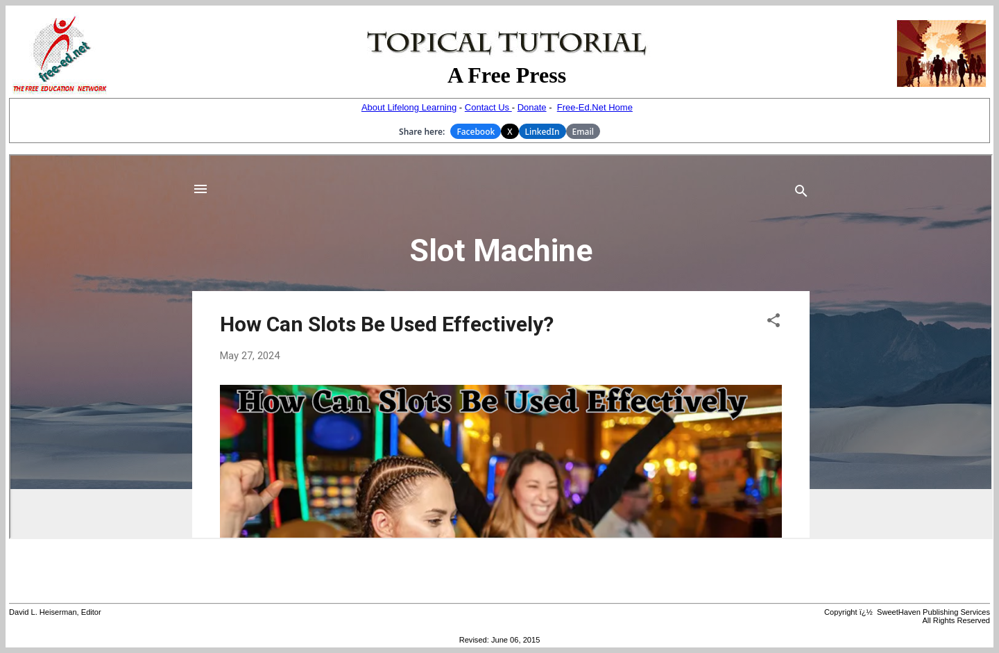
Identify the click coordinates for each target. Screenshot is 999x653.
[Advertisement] (499, 571)
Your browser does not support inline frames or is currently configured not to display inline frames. (501, 346)
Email (583, 132)
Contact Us (488, 107)
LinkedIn (542, 132)
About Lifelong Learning (408, 107)
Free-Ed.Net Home (595, 107)
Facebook (475, 132)
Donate (532, 107)
